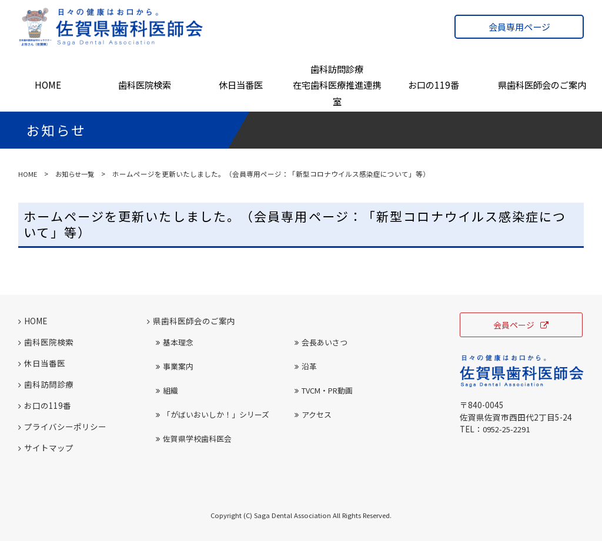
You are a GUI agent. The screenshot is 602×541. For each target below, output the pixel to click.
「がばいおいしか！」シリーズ (212, 414)
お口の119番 (433, 84)
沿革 (306, 366)
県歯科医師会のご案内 (542, 84)
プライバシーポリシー (62, 426)
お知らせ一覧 (76, 174)
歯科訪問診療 (45, 384)
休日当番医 (241, 84)
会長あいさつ (321, 342)
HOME (48, 84)
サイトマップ (45, 447)
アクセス (313, 414)
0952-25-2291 (509, 429)
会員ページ (521, 325)
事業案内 (174, 366)
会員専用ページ (519, 27)
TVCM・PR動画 (324, 390)
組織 (167, 390)
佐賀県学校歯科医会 (194, 438)
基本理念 (174, 342)
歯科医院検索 (144, 84)
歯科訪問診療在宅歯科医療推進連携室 (337, 85)
